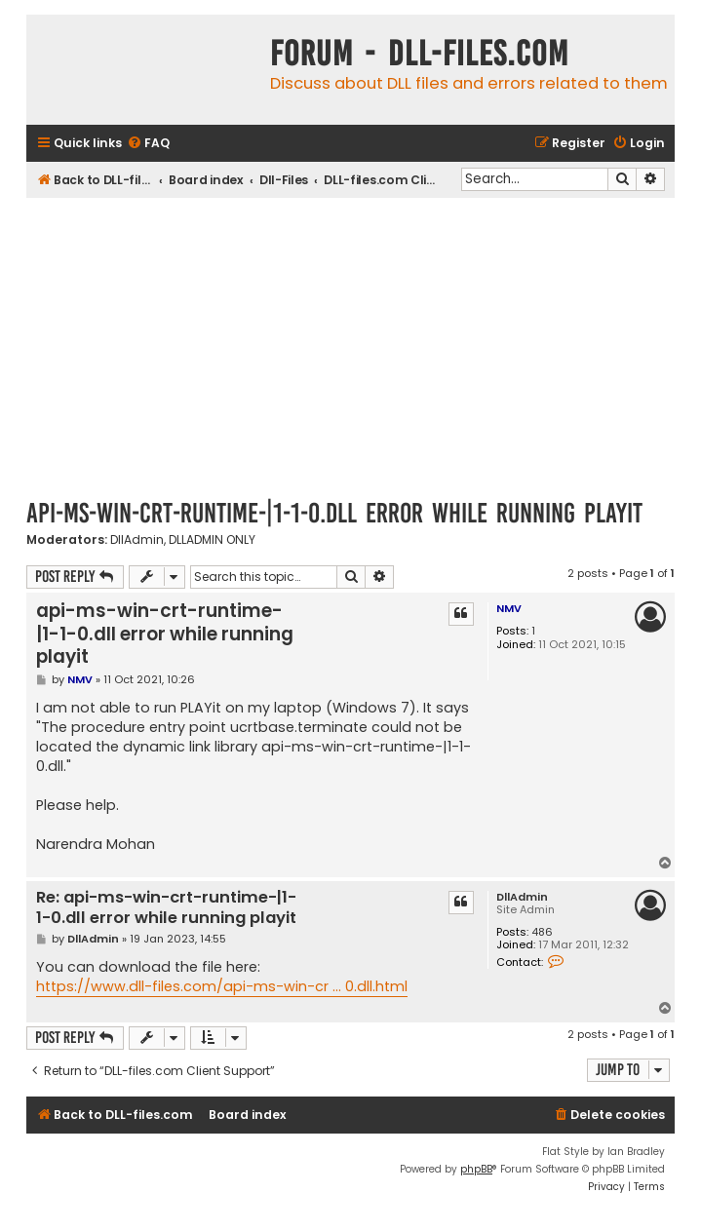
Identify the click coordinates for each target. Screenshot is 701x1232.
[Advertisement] (350, 344)
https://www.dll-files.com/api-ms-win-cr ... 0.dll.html (222, 986)
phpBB (476, 1169)
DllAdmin (137, 540)
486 (542, 932)
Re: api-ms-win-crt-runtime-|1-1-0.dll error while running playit (166, 908)
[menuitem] (148, 144)
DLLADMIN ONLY (212, 540)
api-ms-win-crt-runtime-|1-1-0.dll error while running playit (334, 513)
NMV (509, 608)
